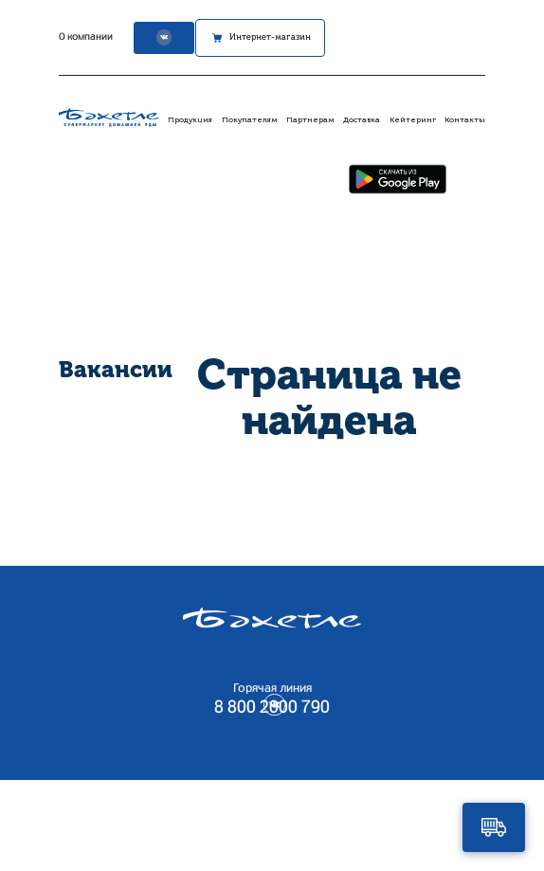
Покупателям (250, 119)
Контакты (464, 119)
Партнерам (310, 119)
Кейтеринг (413, 119)
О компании (77, 37)
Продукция (190, 119)
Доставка (361, 119)
